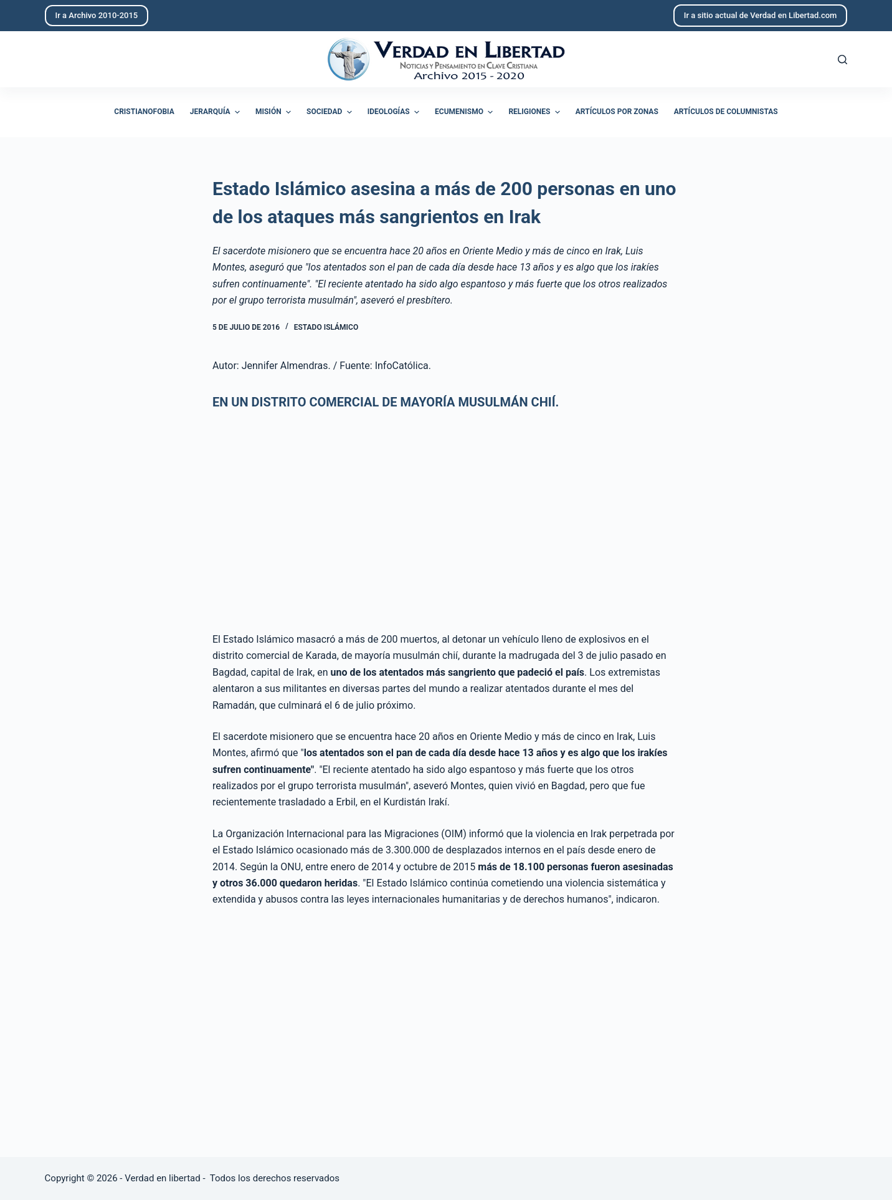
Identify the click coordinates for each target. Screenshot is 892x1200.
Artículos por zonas (617, 111)
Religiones (535, 112)
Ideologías (395, 112)
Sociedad (330, 112)
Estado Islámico (326, 327)
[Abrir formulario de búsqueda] (842, 59)
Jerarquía (216, 112)
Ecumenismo (465, 112)
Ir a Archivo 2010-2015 (96, 15)
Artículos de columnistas (726, 111)
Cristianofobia (144, 111)
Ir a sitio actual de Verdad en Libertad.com (760, 15)
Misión (274, 112)
